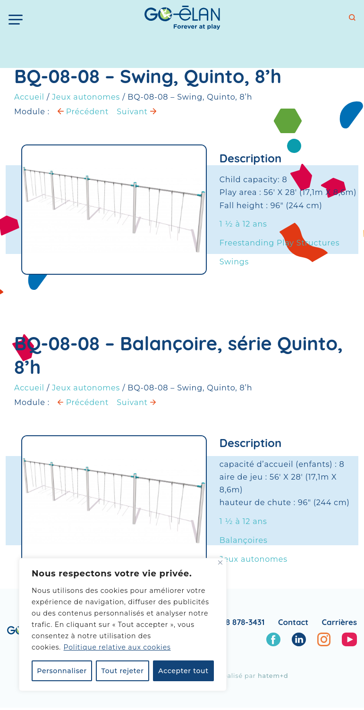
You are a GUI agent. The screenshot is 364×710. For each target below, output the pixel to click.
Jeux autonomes (86, 97)
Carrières (339, 622)
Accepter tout (183, 671)
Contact (293, 622)
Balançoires (244, 541)
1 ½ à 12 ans (243, 224)
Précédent (83, 111)
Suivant (136, 111)
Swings (234, 261)
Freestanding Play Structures (280, 242)
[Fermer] (220, 562)
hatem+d (273, 675)
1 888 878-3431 (238, 622)
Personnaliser (62, 671)
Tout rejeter (123, 671)
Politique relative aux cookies (117, 647)
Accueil (29, 97)
